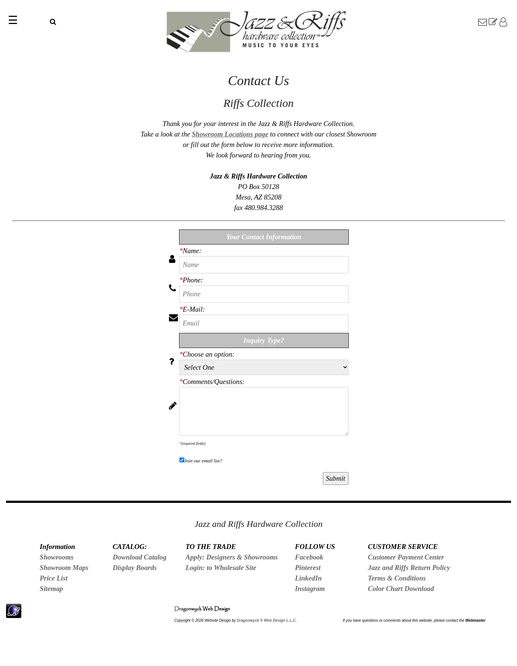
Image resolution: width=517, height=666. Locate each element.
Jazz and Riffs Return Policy (409, 568)
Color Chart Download (401, 588)
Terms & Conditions (397, 578)
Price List (53, 578)
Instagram (310, 588)
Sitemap (51, 588)
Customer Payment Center (406, 557)
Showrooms (56, 557)
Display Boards (135, 568)
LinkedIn (308, 578)
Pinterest (307, 568)
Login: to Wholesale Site (220, 568)
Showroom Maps (64, 568)
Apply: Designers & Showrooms (231, 557)
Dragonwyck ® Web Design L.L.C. (267, 620)
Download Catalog (140, 557)
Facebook (309, 557)
